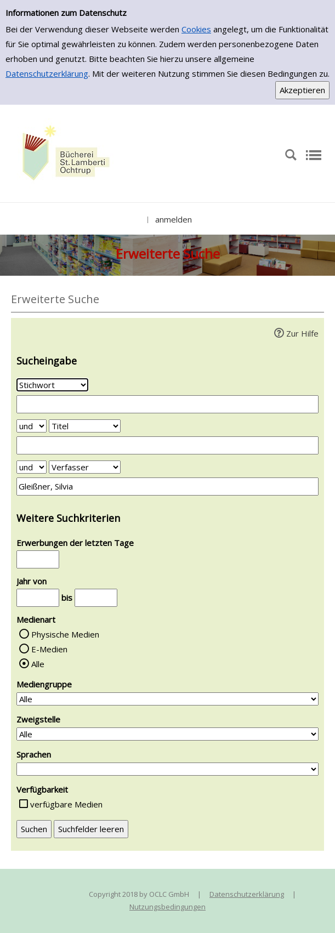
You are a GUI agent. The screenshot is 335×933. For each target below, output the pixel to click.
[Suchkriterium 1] (52, 384)
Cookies (196, 29)
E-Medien (49, 649)
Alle (37, 663)
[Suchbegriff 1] (167, 404)
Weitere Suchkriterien (68, 518)
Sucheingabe (46, 360)
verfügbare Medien (66, 804)
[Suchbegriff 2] (167, 445)
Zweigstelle (38, 719)
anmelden (173, 219)
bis (66, 597)
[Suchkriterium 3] (85, 467)
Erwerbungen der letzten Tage (75, 542)
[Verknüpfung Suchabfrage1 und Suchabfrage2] (31, 426)
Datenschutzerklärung (46, 73)
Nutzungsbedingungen (167, 907)
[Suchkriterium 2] (85, 426)
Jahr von (31, 581)
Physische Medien (65, 634)
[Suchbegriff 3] (167, 486)
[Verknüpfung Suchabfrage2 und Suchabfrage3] (31, 467)
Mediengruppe (44, 684)
